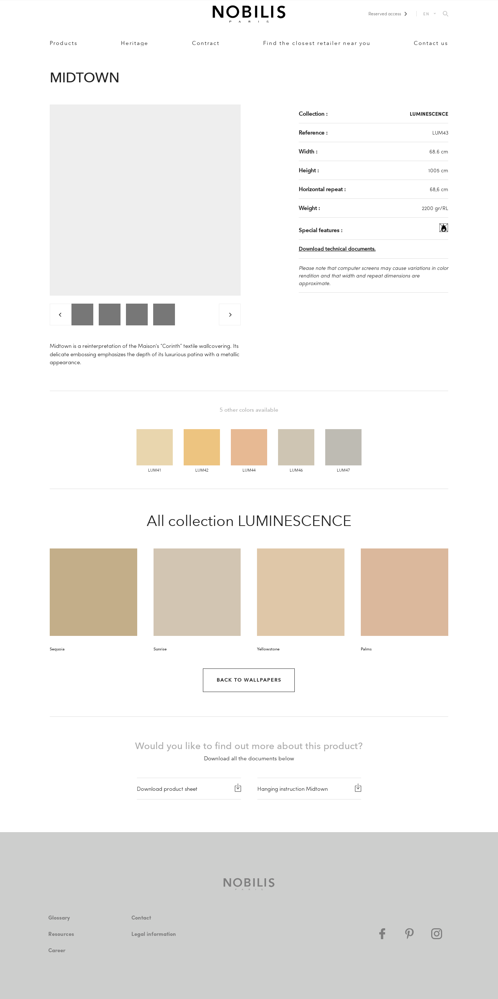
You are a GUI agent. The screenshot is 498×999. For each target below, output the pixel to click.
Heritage (134, 43)
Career (56, 950)
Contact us (431, 43)
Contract (206, 43)
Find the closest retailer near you (317, 43)
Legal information (153, 934)
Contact (141, 917)
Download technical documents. (337, 249)
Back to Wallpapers (249, 680)
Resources (61, 934)
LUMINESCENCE (429, 113)
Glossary (59, 917)
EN (426, 13)
